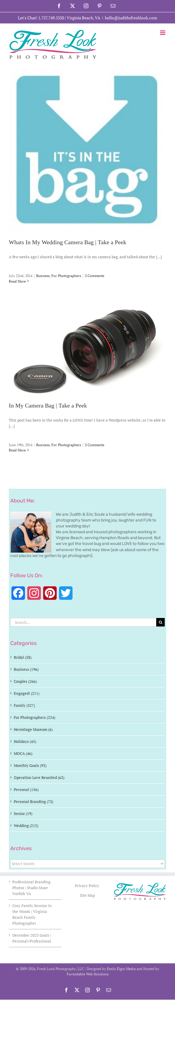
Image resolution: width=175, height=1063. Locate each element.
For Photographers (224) (34, 717)
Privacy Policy (87, 885)
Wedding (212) (26, 825)
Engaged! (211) (26, 693)
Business (43, 276)
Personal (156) (26, 789)
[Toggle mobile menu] (163, 33)
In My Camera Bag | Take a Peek (48, 406)
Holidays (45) (25, 741)
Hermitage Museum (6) (33, 729)
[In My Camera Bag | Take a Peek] (87, 350)
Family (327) (24, 705)
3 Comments (94, 276)
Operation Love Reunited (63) (39, 777)
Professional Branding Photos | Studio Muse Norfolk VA (31, 887)
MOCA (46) (23, 753)
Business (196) (26, 669)
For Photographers (66, 276)
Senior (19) (23, 813)
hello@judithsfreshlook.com (131, 18)
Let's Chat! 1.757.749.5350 (41, 18)
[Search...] (83, 622)
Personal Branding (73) (33, 801)
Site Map (87, 895)
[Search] (160, 622)
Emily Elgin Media (121, 969)
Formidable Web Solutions (88, 974)
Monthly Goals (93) (30, 765)
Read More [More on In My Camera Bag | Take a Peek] (17, 450)
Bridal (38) (22, 657)
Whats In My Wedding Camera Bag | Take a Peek (67, 242)
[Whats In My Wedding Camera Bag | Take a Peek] (87, 149)
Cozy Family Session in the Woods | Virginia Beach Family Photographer (32, 914)
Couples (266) (25, 681)
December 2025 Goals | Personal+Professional (31, 938)
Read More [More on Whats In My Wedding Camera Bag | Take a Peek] (17, 281)
